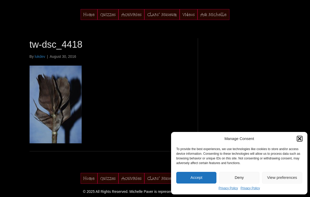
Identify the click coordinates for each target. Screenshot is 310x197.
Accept (196, 177)
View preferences (282, 177)
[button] (299, 138)
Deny (239, 177)
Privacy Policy (228, 188)
